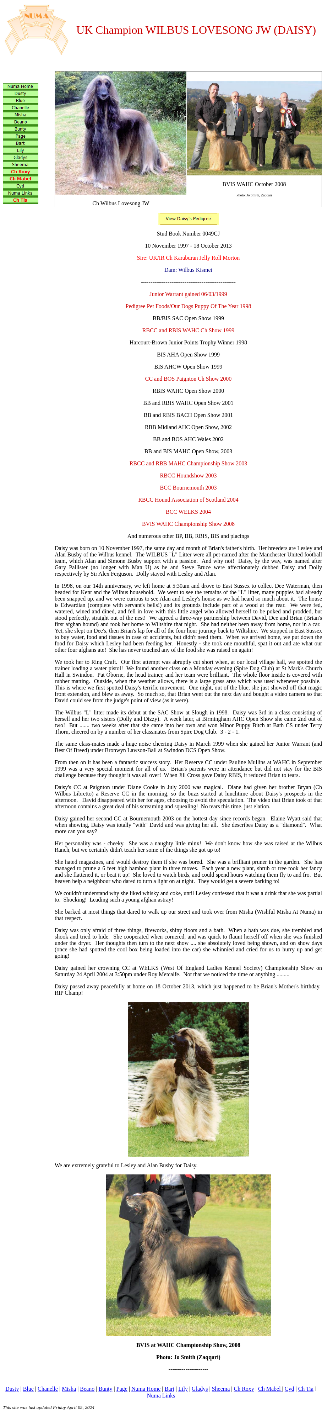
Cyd (289, 1389)
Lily (183, 1389)
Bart (169, 1389)
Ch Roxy (244, 1389)
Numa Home (145, 1389)
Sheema (221, 1389)
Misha (69, 1389)
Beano (87, 1389)
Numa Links (161, 1396)
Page (121, 1389)
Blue (28, 1389)
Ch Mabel (270, 1389)
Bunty (105, 1389)
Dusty (12, 1389)
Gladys (200, 1389)
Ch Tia (305, 1389)
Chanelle (48, 1389)
